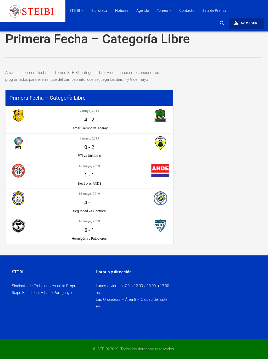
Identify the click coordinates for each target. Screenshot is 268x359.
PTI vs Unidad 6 (89, 156)
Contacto (186, 10)
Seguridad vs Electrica (89, 211)
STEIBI (76, 10)
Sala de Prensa (214, 10)
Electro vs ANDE (89, 183)
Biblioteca (99, 10)
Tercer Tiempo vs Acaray (89, 128)
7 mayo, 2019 (89, 111)
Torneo (164, 10)
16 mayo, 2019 (89, 166)
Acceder (245, 23)
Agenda (142, 10)
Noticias (122, 10)
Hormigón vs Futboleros (89, 238)
